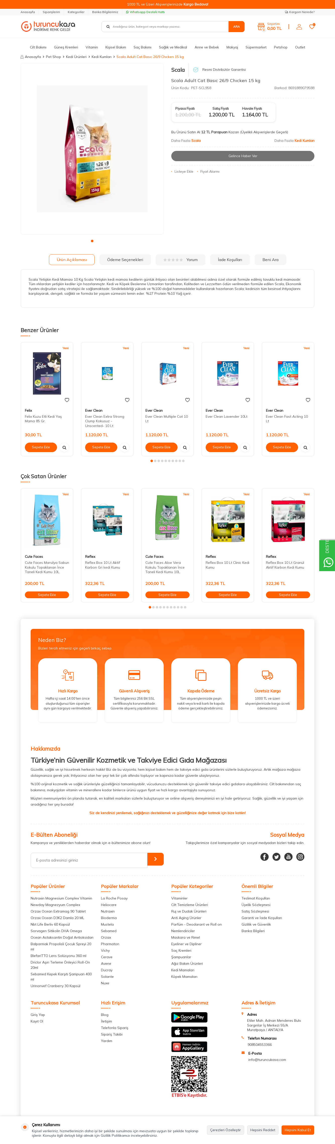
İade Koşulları (230, 259)
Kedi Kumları (101, 56)
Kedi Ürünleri (76, 56)
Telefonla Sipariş (114, 1028)
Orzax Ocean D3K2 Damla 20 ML (57, 918)
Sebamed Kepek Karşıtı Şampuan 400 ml (61, 977)
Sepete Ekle (40, 447)
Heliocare (109, 904)
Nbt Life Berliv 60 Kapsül (50, 924)
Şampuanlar (181, 957)
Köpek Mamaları (184, 976)
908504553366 (260, 1044)
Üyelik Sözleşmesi (256, 904)
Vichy (105, 950)
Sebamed (109, 931)
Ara (236, 26)
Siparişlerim (51, 12)
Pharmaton (110, 944)
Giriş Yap (38, 1014)
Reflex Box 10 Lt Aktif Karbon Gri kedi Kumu (102, 565)
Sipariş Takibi (112, 1034)
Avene (106, 963)
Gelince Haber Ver (243, 156)
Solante (107, 976)
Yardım (106, 1041)
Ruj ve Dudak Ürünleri (188, 911)
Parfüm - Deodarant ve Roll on (196, 924)
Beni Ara (270, 259)
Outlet (300, 47)
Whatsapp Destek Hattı (145, 12)
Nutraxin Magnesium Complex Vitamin (61, 898)
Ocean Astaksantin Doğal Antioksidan (62, 937)
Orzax (106, 937)
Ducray (107, 970)
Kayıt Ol (37, 1021)
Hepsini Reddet (262, 1130)
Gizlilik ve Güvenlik (256, 924)
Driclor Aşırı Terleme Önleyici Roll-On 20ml (60, 965)
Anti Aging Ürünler (186, 918)
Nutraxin (108, 911)
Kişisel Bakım (115, 47)
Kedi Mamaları (182, 970)
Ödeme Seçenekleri (125, 259)
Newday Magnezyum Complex (55, 904)
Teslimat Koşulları (256, 898)
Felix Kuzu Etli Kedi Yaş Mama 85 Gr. (43, 419)
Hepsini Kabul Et (298, 1130)
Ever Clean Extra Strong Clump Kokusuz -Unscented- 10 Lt (104, 421)
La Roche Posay (114, 898)
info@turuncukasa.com (267, 1059)
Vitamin (92, 47)
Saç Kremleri (181, 950)
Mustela (107, 924)
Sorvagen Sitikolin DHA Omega (56, 931)
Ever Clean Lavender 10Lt (226, 416)
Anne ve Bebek (207, 47)
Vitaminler (179, 898)
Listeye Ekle (182, 171)
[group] (92, 148)
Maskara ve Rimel (185, 937)
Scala (178, 70)
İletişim (106, 1021)
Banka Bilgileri (253, 931)
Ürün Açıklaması (72, 259)
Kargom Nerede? (299, 12)
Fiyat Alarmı (208, 171)
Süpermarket (256, 47)
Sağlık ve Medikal (173, 47)
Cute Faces (34, 556)
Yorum (180, 259)
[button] (92, 241)
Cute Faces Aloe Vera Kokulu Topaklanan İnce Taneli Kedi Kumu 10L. (165, 567)
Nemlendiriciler (183, 931)
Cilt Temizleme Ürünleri (189, 904)
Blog (104, 1014)
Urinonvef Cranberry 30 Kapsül (55, 986)
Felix (28, 410)
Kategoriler (76, 12)
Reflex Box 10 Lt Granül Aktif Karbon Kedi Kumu (285, 565)
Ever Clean (93, 410)
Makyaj (232, 47)
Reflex (90, 556)
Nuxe (105, 983)
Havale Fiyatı (252, 108)
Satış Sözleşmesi (255, 911)
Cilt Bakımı (38, 47)
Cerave (107, 957)
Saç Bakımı (142, 47)
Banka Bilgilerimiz (105, 12)
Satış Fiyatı (220, 108)
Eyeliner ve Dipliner (186, 944)
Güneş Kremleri (66, 47)
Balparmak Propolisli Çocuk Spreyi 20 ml (61, 946)
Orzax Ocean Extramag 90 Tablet (58, 911)
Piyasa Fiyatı (185, 108)
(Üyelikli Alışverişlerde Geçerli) (264, 132)
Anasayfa (28, 12)
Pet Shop (53, 56)
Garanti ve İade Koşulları (262, 918)
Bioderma (109, 918)
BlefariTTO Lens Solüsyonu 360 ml (58, 955)
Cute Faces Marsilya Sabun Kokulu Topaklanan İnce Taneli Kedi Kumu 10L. (47, 567)
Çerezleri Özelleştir (225, 1130)
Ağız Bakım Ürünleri (187, 963)
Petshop (281, 47)
